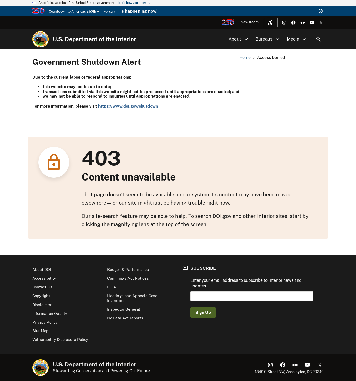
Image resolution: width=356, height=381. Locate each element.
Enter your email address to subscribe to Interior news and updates (246, 283)
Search (318, 39)
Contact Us (42, 287)
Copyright (41, 296)
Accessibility (44, 278)
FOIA (111, 287)
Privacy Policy (45, 322)
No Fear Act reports (125, 318)
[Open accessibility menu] (270, 22)
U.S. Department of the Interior (94, 39)
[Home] (40, 39)
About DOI (41, 269)
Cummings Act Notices (128, 278)
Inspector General (123, 309)
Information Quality (49, 313)
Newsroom (250, 22)
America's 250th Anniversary (93, 11)
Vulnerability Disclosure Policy (60, 339)
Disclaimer (42, 305)
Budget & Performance (128, 269)
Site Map (40, 331)
